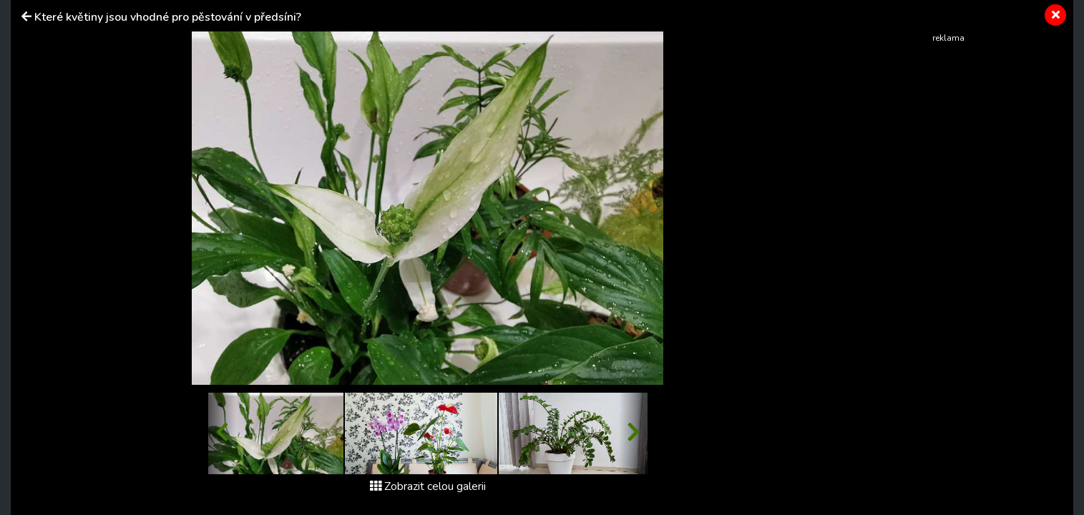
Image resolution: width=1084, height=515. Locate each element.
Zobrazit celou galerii (428, 486)
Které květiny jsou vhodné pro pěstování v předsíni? (167, 17)
